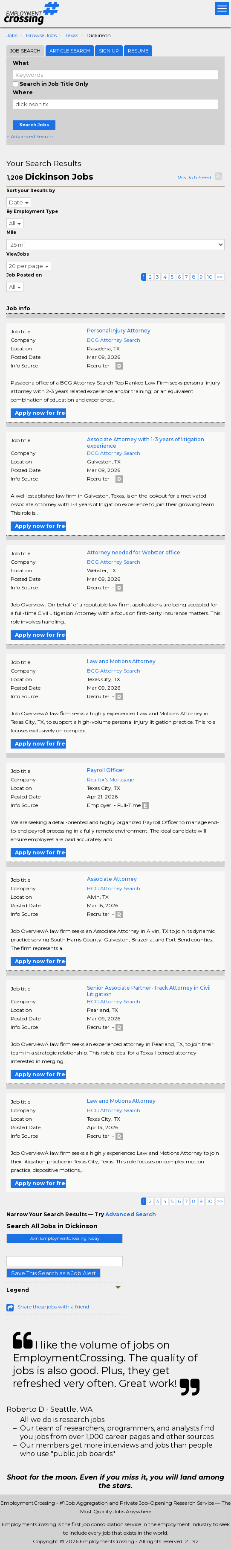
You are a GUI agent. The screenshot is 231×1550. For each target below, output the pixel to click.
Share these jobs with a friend (53, 1306)
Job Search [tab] (25, 51)
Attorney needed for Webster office (133, 552)
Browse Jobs (41, 35)
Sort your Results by (30, 190)
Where (23, 92)
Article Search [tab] (69, 51)
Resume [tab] (138, 51)
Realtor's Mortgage (110, 779)
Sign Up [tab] (109, 51)
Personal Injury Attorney (118, 330)
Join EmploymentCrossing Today (64, 1238)
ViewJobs (17, 254)
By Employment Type (32, 211)
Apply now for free (40, 413)
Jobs (11, 35)
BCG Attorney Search (113, 340)
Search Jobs (34, 125)
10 (210, 277)
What (21, 63)
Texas (71, 35)
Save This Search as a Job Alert (53, 1273)
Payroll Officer (105, 770)
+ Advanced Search (29, 136)
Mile (11, 232)
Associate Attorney (112, 879)
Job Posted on (24, 275)
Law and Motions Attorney (121, 661)
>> (220, 277)
